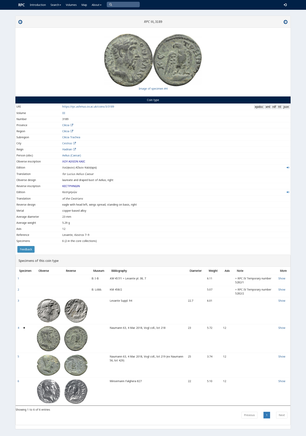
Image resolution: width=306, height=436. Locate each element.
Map (84, 5)
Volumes (71, 5)
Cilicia (65, 125)
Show (281, 278)
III (63, 113)
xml (268, 107)
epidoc (259, 107)
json (286, 107)
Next (282, 415)
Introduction (38, 5)
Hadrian (67, 149)
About (96, 5)
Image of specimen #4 (153, 88)
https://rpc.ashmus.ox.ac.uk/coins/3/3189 (88, 106)
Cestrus (67, 143)
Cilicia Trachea (71, 137)
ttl (279, 107)
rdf (274, 107)
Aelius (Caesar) (71, 155)
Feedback (26, 249)
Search (56, 5)
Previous (249, 415)
